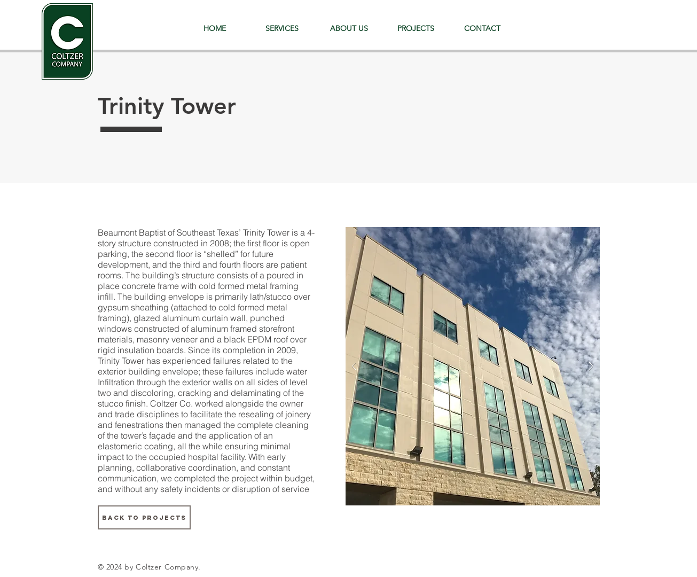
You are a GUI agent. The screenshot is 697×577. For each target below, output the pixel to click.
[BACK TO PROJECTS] (144, 517)
